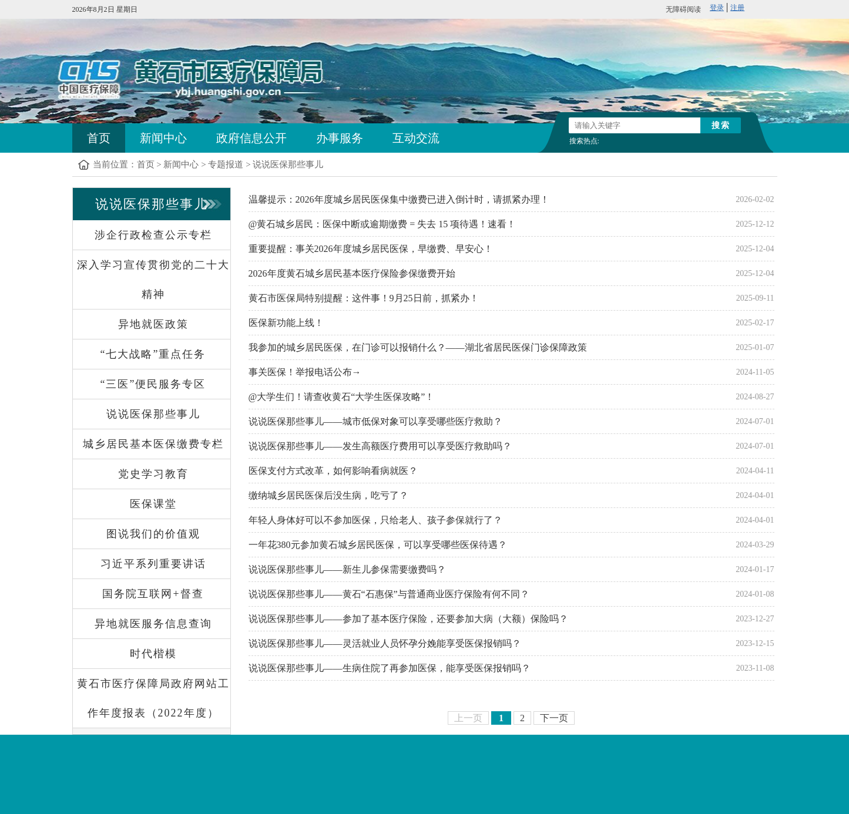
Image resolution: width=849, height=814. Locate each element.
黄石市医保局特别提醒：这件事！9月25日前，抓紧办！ (364, 298)
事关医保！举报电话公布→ (305, 372)
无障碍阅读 (683, 9)
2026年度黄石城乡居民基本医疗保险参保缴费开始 (352, 273)
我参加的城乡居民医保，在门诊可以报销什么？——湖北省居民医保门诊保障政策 (418, 347)
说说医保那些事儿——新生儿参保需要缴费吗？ (347, 569)
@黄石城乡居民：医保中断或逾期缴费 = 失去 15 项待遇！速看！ (382, 224)
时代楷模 (153, 654)
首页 (98, 138)
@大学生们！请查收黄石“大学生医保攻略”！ (342, 397)
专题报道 (225, 164)
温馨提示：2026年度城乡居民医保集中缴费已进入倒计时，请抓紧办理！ (399, 199)
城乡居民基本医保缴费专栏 (153, 444)
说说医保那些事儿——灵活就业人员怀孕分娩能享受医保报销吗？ (385, 643)
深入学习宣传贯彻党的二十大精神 (153, 279)
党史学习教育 (153, 474)
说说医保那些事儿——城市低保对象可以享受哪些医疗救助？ (375, 421)
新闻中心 (163, 138)
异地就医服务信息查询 (153, 624)
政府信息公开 (251, 138)
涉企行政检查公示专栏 (153, 235)
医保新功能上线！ (286, 323)
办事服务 (339, 138)
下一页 (554, 718)
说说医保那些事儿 (288, 164)
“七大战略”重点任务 (153, 354)
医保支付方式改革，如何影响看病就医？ (333, 471)
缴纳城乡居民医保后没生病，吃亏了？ (328, 495)
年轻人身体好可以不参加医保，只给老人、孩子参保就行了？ (375, 520)
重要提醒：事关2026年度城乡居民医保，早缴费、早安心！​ (371, 249)
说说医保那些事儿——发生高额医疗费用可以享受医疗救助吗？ (380, 446)
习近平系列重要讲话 (153, 564)
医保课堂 (153, 504)
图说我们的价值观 (153, 534)
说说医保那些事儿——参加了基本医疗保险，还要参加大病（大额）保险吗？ (408, 619)
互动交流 (415, 138)
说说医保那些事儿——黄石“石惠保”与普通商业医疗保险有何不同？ (389, 594)
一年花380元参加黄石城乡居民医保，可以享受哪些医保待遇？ (378, 545)
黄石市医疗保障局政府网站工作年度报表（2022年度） (153, 698)
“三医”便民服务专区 (153, 384)
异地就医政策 (153, 324)
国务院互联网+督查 (152, 594)
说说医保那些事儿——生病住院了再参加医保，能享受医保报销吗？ (390, 668)
